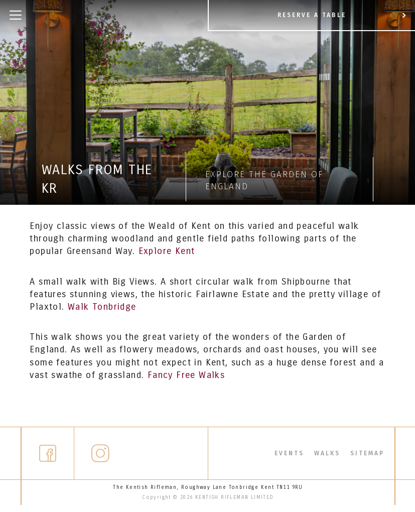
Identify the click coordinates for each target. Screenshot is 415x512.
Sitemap (367, 456)
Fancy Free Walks (186, 374)
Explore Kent (167, 251)
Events (289, 456)
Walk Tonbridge (102, 306)
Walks (327, 456)
